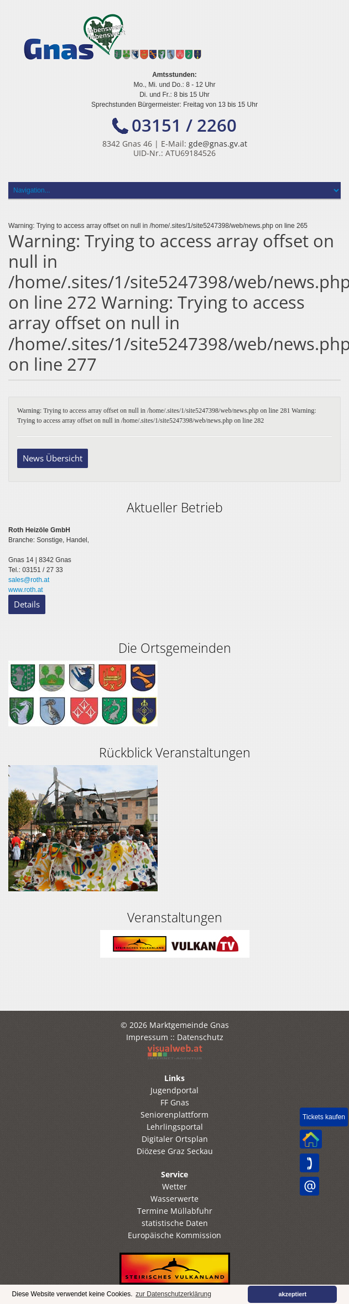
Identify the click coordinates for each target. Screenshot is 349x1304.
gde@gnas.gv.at (218, 143)
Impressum (147, 1037)
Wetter (174, 1186)
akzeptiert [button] (292, 1294)
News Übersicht (52, 458)
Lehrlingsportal (175, 1126)
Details (27, 604)
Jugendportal (174, 1090)
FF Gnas (174, 1102)
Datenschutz (200, 1037)
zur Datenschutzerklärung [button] (173, 1294)
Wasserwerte (174, 1198)
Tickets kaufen (324, 1117)
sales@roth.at (28, 580)
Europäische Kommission (174, 1235)
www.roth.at (25, 590)
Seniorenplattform (174, 1114)
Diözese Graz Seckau (175, 1151)
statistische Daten (175, 1223)
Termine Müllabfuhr (174, 1211)
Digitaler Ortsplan (175, 1139)
